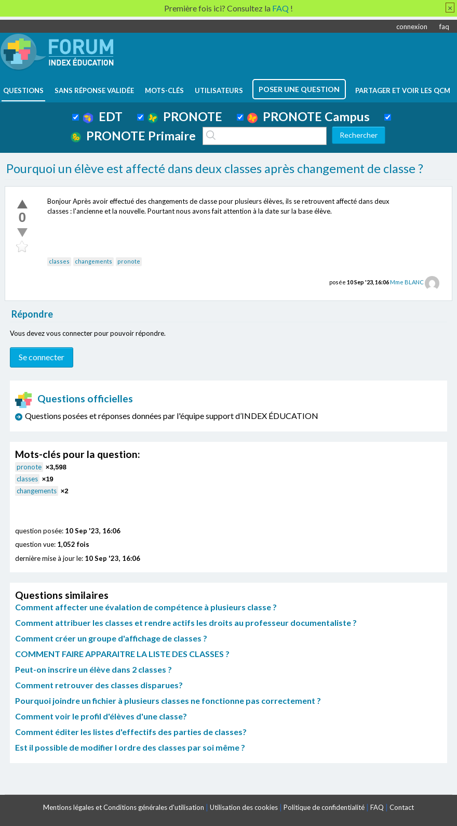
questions (23, 90)
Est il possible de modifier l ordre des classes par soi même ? (130, 747)
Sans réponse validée (94, 90)
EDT (103, 116)
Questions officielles (74, 398)
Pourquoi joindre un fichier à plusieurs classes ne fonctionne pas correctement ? (168, 700)
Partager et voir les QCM (402, 90)
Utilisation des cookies (244, 807)
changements (93, 261)
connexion (411, 26)
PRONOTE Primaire (133, 135)
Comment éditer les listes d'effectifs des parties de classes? (131, 732)
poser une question (299, 89)
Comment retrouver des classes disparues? (99, 685)
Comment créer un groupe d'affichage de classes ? (111, 638)
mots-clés (164, 90)
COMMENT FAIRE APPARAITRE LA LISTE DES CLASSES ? (122, 654)
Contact (401, 807)
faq (444, 26)
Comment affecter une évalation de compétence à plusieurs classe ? (146, 607)
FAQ (377, 807)
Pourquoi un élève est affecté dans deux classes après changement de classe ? (214, 168)
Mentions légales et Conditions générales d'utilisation (123, 807)
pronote (128, 261)
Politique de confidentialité (324, 807)
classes (59, 261)
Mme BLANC (407, 282)
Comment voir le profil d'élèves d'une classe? (101, 716)
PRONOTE (184, 116)
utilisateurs (219, 90)
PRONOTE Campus (308, 116)
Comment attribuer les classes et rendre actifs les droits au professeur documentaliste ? (186, 622)
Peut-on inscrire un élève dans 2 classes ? (93, 669)
